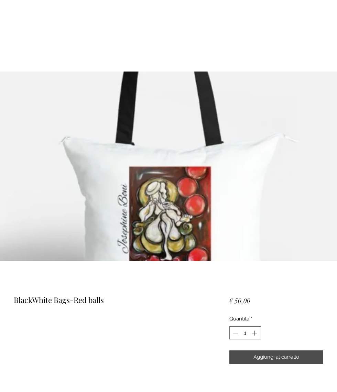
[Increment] (255, 333)
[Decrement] (235, 333)
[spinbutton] (245, 333)
